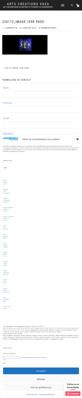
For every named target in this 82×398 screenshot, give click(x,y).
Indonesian (6, 218)
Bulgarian (5, 189)
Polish (4, 184)
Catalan (5, 198)
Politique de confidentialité (46, 394)
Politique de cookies (32, 394)
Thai (4, 256)
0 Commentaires (47, 28)
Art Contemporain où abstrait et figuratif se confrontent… (28, 7)
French (5, 279)
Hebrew (5, 182)
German (5, 288)
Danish (5, 234)
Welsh (4, 301)
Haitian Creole (7, 306)
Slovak (5, 220)
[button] (77, 139)
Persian (5, 308)
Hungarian (6, 209)
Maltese (5, 290)
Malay (4, 281)
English (5, 252)
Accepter (41, 370)
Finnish (5, 270)
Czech (4, 225)
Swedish (5, 247)
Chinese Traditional (8, 216)
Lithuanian (6, 272)
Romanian (6, 202)
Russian (5, 211)
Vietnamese (6, 292)
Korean (5, 254)
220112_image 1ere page (23, 22)
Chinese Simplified (8, 207)
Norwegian (6, 299)
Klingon (5, 245)
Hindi (4, 191)
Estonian (5, 261)
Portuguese (6, 193)
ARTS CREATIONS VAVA (28, 4)
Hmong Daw (6, 200)
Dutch (4, 243)
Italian (4, 227)
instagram (73, 393)
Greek (4, 297)
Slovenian (5, 229)
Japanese (5, 236)
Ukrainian (5, 274)
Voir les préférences (41, 387)
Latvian (5, 263)
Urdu (4, 283)
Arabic (5, 180)
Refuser (41, 379)
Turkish (5, 265)
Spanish (5, 238)
